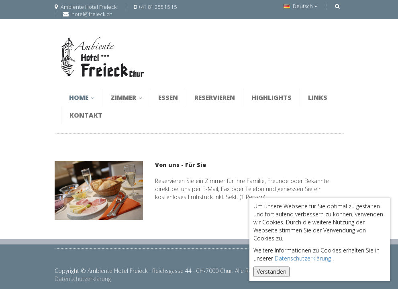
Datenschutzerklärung (303, 258)
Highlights (271, 97)
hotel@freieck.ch (91, 14)
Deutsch (300, 6)
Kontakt (85, 115)
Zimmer (126, 97)
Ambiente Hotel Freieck (85, 7)
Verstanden (271, 271)
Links (317, 97)
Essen (168, 97)
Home (81, 97)
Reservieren (214, 97)
